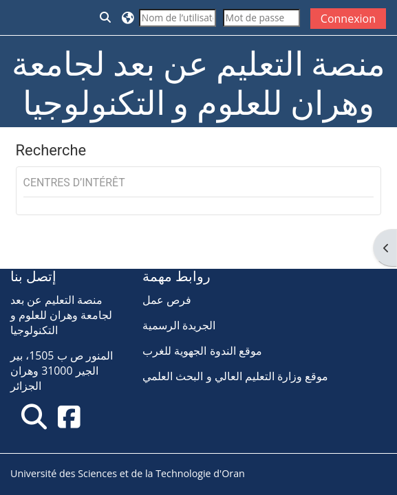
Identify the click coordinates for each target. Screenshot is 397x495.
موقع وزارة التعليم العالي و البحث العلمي (235, 376)
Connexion (348, 18)
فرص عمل (166, 299)
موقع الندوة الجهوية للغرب (201, 350)
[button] (106, 17)
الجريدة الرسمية (178, 325)
